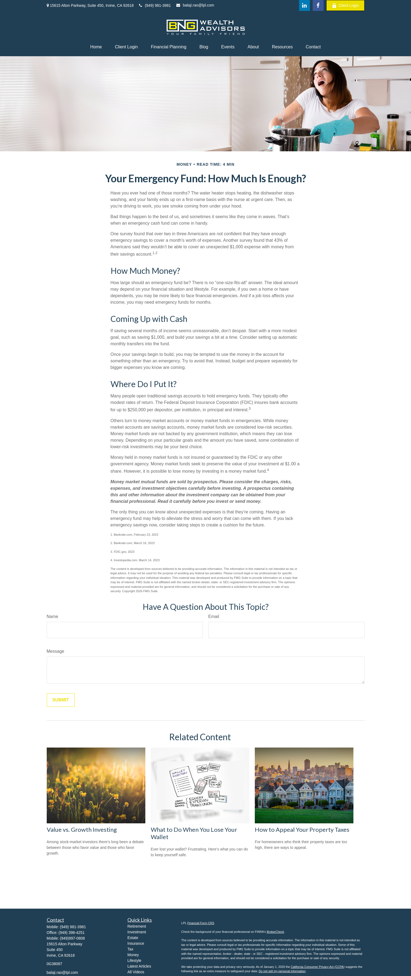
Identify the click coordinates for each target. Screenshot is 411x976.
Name (52, 616)
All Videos (135, 972)
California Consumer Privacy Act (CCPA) (317, 966)
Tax (130, 949)
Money (133, 955)
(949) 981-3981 (155, 5)
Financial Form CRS (200, 923)
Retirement (136, 926)
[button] (96, 47)
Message (55, 651)
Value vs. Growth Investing (82, 829)
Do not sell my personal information (282, 971)
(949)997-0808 (72, 938)
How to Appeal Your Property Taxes (302, 829)
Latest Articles (139, 966)
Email (213, 616)
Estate (132, 938)
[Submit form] (61, 700)
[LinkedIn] (304, 5)
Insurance (135, 943)
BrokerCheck (275, 931)
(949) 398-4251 (72, 932)
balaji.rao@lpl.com (195, 5)
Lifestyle (134, 960)
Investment (136, 932)
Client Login (345, 5)
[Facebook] (318, 5)
